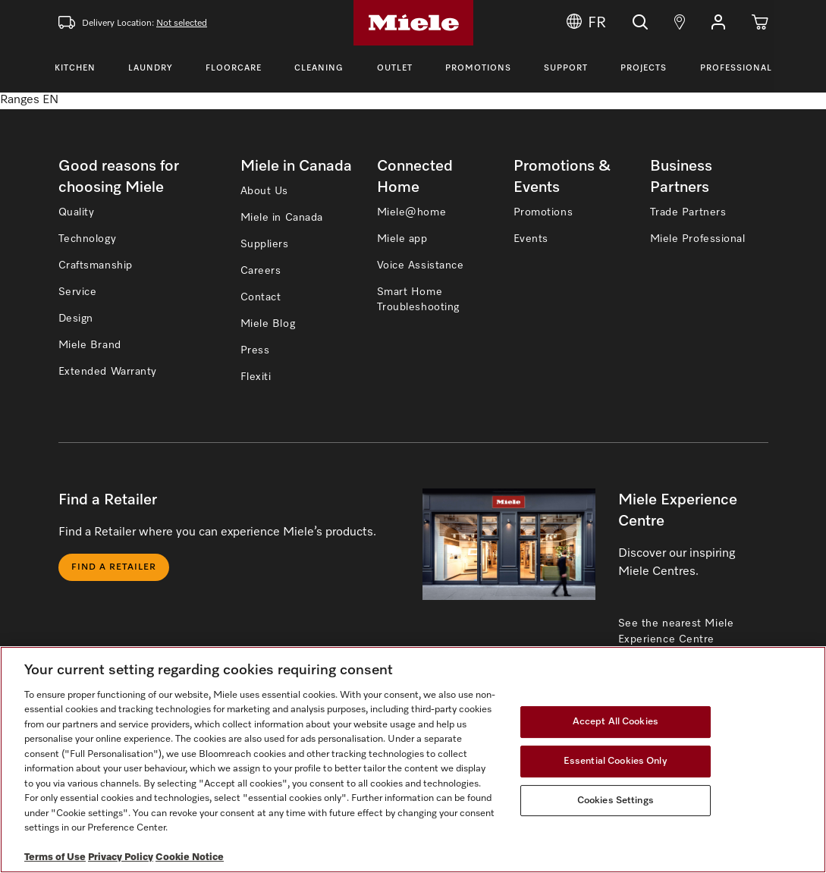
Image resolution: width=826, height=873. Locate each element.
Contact (260, 297)
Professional (736, 68)
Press (255, 350)
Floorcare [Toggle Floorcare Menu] (234, 68)
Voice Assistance (420, 265)
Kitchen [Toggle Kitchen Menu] (75, 68)
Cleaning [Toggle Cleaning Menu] (319, 68)
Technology (87, 239)
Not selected (181, 23)
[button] (718, 22)
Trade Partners (688, 212)
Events (531, 239)
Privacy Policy (120, 857)
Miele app (402, 239)
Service (77, 292)
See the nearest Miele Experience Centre (676, 631)
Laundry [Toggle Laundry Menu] (150, 68)
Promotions (478, 68)
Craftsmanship (95, 265)
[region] (413, 759)
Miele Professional (698, 239)
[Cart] (760, 22)
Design (75, 318)
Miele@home (412, 212)
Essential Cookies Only (615, 761)
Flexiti (256, 377)
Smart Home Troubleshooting (418, 299)
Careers (260, 270)
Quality (76, 212)
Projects (643, 68)
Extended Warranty (108, 371)
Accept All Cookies (615, 722)
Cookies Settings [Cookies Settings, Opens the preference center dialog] (615, 800)
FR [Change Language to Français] (586, 22)
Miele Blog (268, 324)
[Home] (413, 23)
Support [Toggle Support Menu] (566, 68)
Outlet (395, 68)
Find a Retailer (113, 567)
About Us (264, 191)
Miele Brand (89, 345)
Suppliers (264, 244)
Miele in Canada (281, 217)
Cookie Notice (189, 857)
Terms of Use (55, 857)
